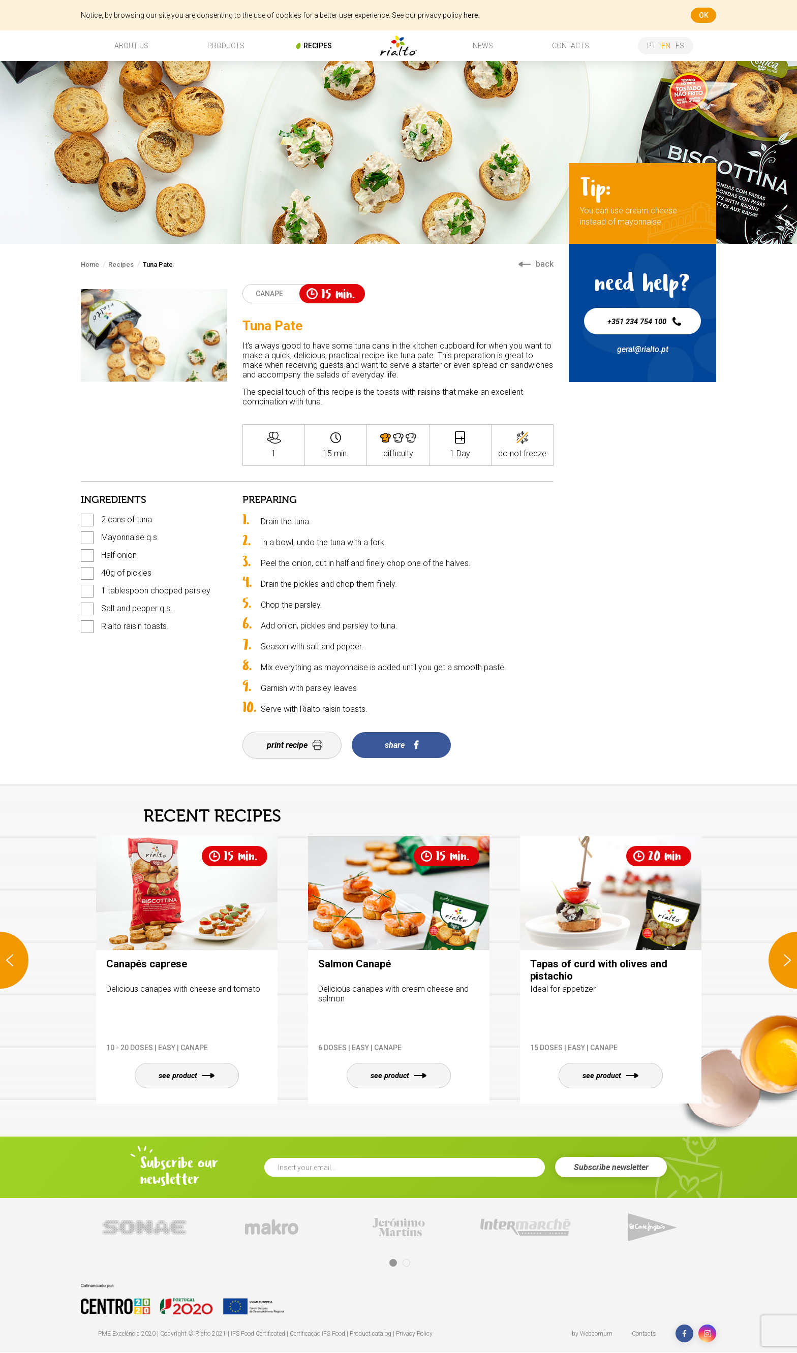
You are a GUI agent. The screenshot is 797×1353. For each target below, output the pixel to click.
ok (704, 15)
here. (472, 15)
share (401, 745)
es (680, 46)
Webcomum (596, 1334)
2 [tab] (406, 1263)
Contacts (644, 1334)
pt (651, 46)
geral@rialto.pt (642, 349)
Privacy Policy (414, 1334)
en (665, 46)
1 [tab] (393, 1263)
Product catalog (370, 1334)
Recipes (121, 264)
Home (90, 264)
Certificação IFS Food (317, 1334)
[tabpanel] (144, 1228)
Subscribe (611, 1168)
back (536, 264)
